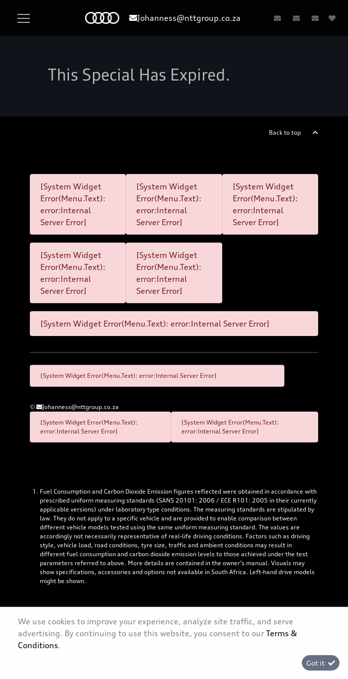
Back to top (285, 132)
